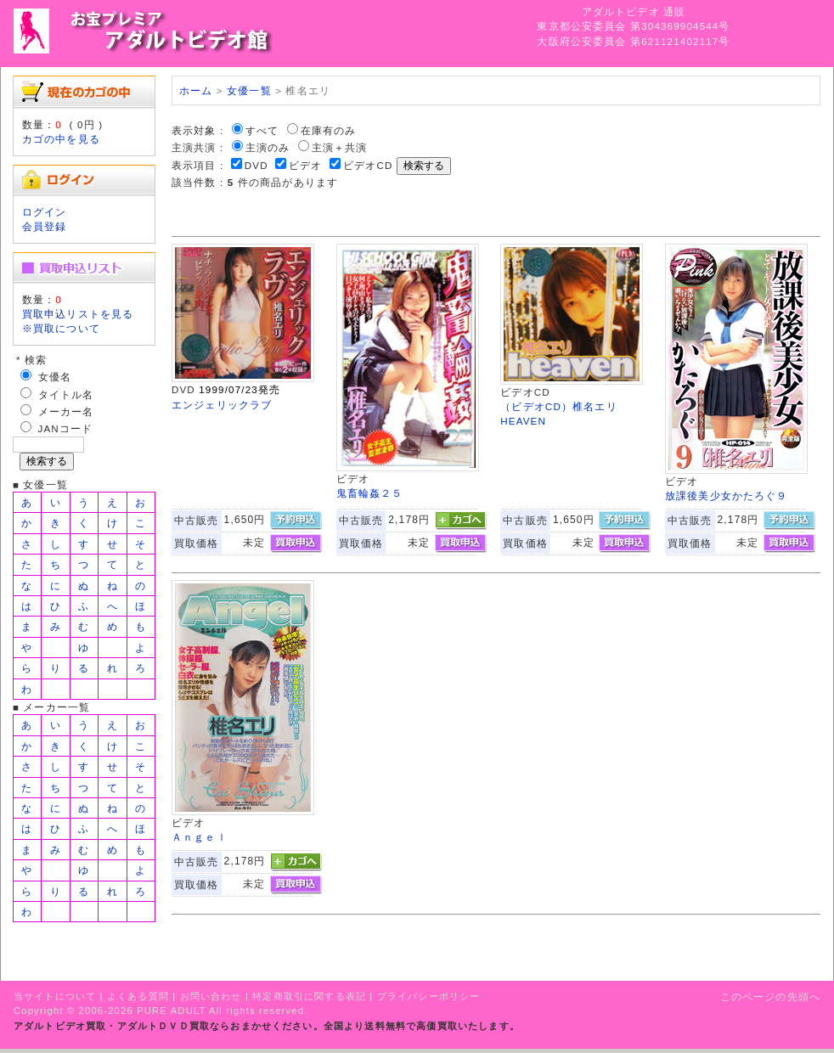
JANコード (65, 428)
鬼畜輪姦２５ (369, 492)
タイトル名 (66, 394)
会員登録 (44, 226)
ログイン (44, 211)
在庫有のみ (329, 130)
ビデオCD (368, 165)
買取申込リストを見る (78, 313)
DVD (256, 165)
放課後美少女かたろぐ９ (726, 495)
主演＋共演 (340, 147)
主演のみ (267, 147)
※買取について (61, 328)
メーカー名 (66, 411)
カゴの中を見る (61, 138)
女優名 (54, 376)
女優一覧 (249, 90)
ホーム (195, 90)
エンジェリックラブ (222, 404)
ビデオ (305, 165)
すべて (262, 130)
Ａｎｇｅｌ (200, 836)
